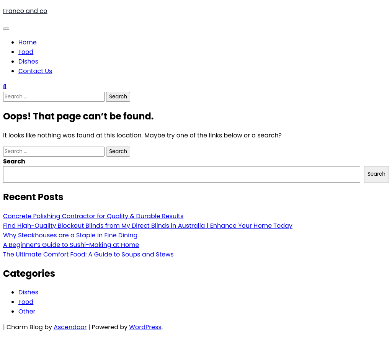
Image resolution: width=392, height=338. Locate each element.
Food (25, 51)
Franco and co (25, 11)
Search (14, 161)
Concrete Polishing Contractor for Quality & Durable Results (93, 216)
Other (27, 311)
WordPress (145, 327)
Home (27, 42)
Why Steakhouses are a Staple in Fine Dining (70, 235)
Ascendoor (70, 327)
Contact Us (35, 71)
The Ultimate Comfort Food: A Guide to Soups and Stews (88, 254)
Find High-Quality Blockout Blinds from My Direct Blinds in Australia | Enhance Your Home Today (147, 225)
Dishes (28, 61)
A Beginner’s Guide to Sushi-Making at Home (71, 244)
